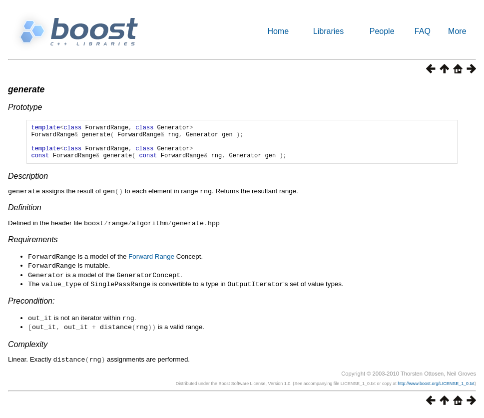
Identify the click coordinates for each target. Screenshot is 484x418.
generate (26, 89)
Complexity (27, 348)
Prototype (25, 107)
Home (278, 31)
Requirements (33, 246)
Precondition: (31, 305)
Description (28, 183)
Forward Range (151, 263)
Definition (24, 214)
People (382, 31)
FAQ (423, 31)
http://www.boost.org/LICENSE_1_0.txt (436, 386)
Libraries (328, 31)
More (457, 31)
